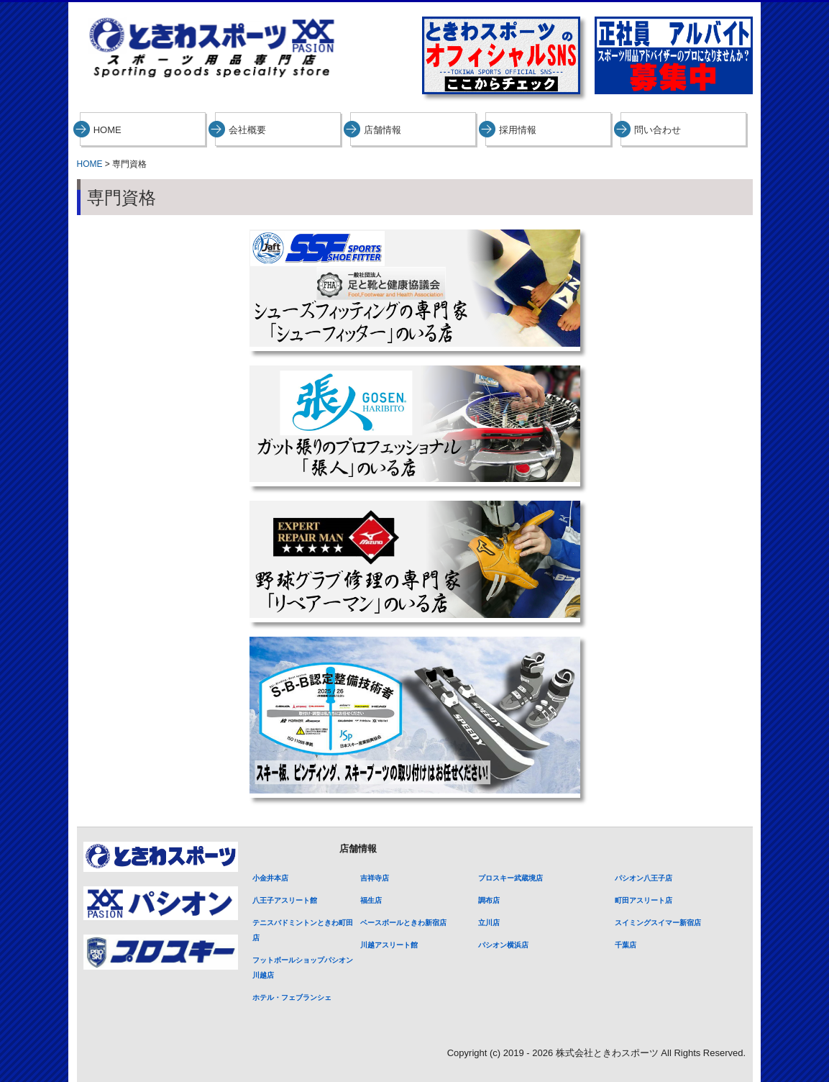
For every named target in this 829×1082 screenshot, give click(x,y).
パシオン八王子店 (643, 878)
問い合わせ (657, 129)
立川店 (489, 923)
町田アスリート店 (643, 900)
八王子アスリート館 (284, 900)
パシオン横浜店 (503, 945)
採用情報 (517, 129)
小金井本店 (270, 878)
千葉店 (625, 945)
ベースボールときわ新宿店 (403, 923)
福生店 (371, 900)
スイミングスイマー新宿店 (658, 923)
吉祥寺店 (374, 878)
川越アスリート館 (389, 945)
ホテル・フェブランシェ (291, 997)
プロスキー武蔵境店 (510, 878)
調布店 (489, 900)
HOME (107, 129)
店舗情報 (382, 129)
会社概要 (247, 129)
